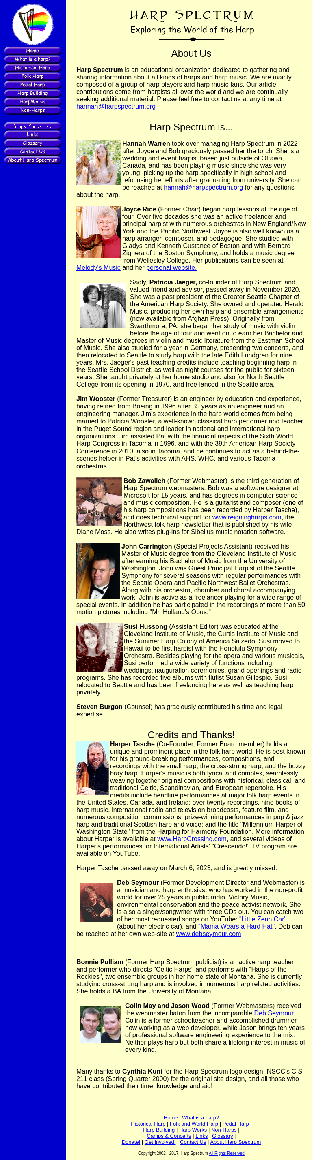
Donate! (131, 1142)
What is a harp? (200, 1118)
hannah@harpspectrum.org (116, 106)
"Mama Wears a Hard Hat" (236, 926)
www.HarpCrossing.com (192, 838)
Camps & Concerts (169, 1136)
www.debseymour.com (208, 933)
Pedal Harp (236, 1124)
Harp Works (193, 1130)
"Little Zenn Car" (262, 919)
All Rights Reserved (227, 1153)
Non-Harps (224, 1130)
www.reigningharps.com (247, 517)
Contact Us (193, 1142)
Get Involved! (160, 1142)
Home (171, 1118)
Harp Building (159, 1130)
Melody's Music (98, 267)
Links (201, 1136)
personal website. (171, 267)
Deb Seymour (274, 1013)
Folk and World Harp (194, 1124)
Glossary (222, 1136)
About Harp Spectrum (235, 1142)
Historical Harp (148, 1124)
